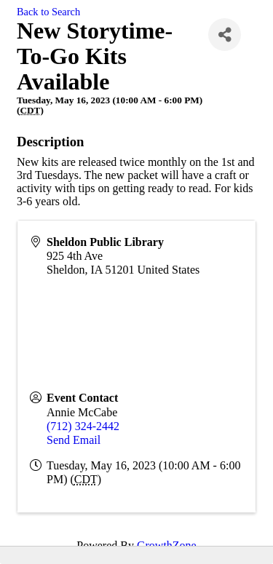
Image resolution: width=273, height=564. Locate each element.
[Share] (224, 34)
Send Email (73, 440)
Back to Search (48, 11)
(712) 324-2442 (83, 426)
